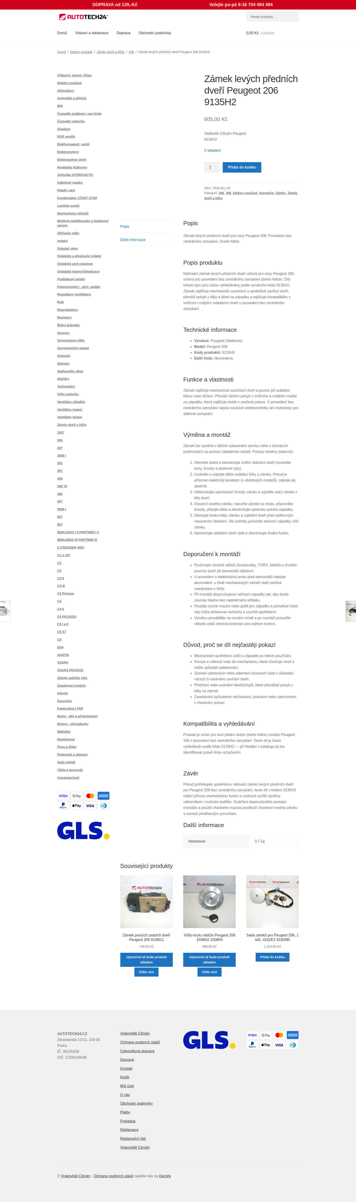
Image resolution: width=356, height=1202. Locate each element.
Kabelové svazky (70, 182)
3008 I (61, 455)
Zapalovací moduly (71, 685)
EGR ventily (66, 136)
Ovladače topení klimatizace (78, 271)
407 (59, 501)
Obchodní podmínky (155, 33)
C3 (59, 570)
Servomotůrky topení (73, 348)
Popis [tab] (124, 226)
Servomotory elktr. (71, 340)
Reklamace (129, 1130)
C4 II (60, 609)
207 (59, 448)
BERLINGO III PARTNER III (77, 540)
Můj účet (127, 1086)
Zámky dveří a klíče (110, 52)
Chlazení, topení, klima (74, 75)
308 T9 (62, 486)
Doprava (123, 33)
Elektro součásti (81, 52)
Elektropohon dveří (71, 159)
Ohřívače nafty (68, 233)
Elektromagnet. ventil (73, 144)
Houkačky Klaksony (72, 167)
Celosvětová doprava (137, 1051)
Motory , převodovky (72, 724)
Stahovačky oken (70, 371)
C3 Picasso (65, 593)
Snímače (63, 356)
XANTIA (63, 655)
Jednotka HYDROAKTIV (75, 175)
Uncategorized (68, 777)
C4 (59, 601)
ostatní (62, 241)
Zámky (281, 193)
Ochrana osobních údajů (140, 1042)
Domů (62, 33)
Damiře (165, 1176)
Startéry (63, 379)
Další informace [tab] (133, 240)
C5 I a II (62, 624)
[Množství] (212, 167)
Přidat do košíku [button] (272, 957)
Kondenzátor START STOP (77, 198)
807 (59, 524)
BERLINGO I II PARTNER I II (78, 532)
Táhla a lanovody (70, 770)
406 (59, 494)
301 (59, 463)
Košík (124, 1077)
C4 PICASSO (67, 616)
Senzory (63, 333)
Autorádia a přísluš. (72, 98)
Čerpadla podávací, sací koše (79, 113)
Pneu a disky (67, 747)
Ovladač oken (67, 248)
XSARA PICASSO (70, 670)
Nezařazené (66, 739)
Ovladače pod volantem (75, 264)
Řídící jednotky (68, 325)
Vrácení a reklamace (91, 33)
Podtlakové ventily (71, 279)
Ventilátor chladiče (71, 402)
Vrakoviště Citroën (135, 1033)
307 (59, 471)
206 (131, 52)
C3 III (61, 586)
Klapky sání (66, 190)
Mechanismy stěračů (73, 213)
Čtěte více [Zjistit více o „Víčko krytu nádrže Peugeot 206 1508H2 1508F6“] (209, 972)
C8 (59, 639)
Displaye (63, 129)
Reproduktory (67, 310)
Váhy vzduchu (68, 394)
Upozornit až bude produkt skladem (146, 959)
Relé (60, 302)
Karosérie (266, 193)
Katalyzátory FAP (70, 708)
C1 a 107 (63, 555)
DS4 (60, 647)
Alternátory (65, 91)
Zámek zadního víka (72, 678)
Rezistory (64, 317)
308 (59, 478)
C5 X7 (61, 632)
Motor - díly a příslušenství (77, 716)
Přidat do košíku (242, 167)
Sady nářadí (66, 762)
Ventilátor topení (69, 409)
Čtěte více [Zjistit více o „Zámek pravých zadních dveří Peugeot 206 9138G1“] (146, 972)
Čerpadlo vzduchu (71, 121)
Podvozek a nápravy (72, 754)
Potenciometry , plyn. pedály (78, 287)
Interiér (62, 693)
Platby (125, 1112)
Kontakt (126, 1068)
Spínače (63, 363)
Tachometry (66, 386)
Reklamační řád (133, 1139)
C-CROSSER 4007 (70, 547)
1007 (60, 432)
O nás (125, 1095)
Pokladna (128, 1121)
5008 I (61, 509)
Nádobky (64, 731)
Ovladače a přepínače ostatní (79, 256)
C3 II (60, 578)
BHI (60, 106)
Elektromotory (68, 152)
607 (59, 517)
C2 (59, 563)
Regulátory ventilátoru (74, 294)
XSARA (62, 662)
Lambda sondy (68, 206)
